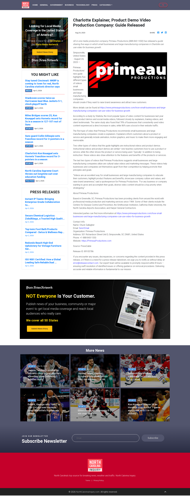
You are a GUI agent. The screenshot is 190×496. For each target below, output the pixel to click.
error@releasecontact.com (85, 263)
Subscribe (153, 437)
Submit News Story (45, 52)
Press (94, 5)
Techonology (82, 5)
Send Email (84, 228)
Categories (105, 5)
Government (56, 5)
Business (69, 5)
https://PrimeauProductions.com (96, 240)
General (44, 5)
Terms (87, 480)
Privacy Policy (99, 480)
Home (35, 5)
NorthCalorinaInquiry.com (87, 491)
